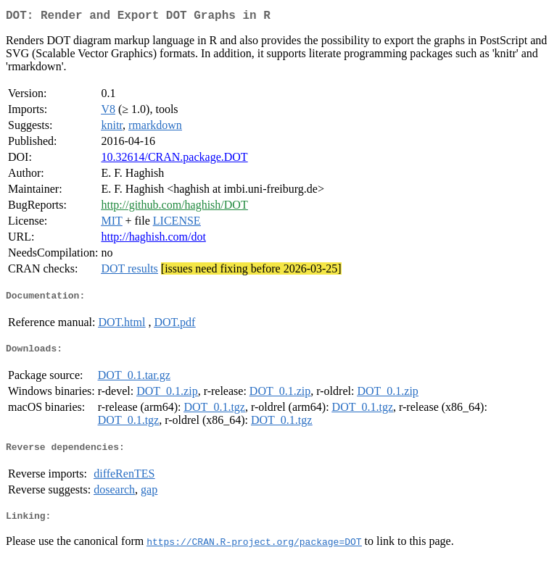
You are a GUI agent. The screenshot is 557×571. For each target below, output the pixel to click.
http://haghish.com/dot (153, 239)
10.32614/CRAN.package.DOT (174, 160)
